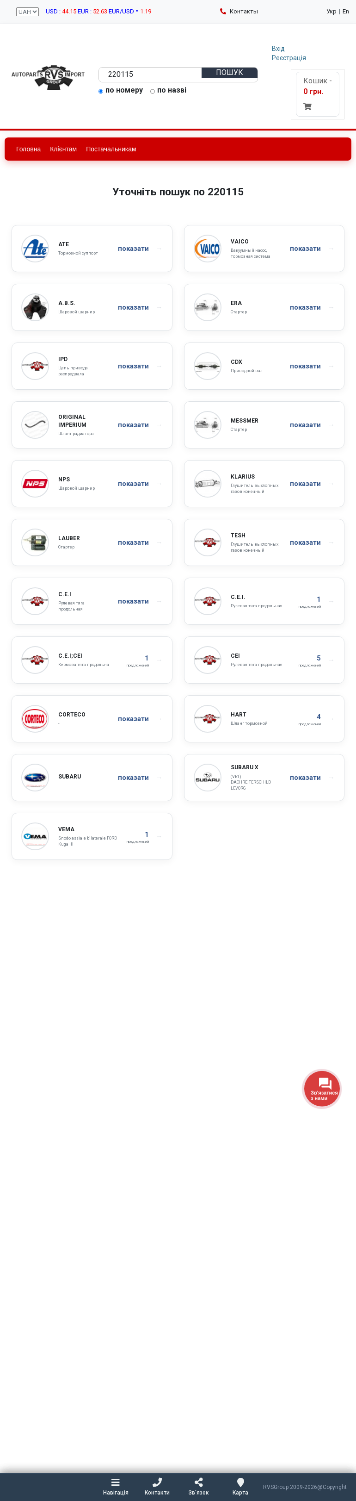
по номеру (120, 91)
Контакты (239, 11)
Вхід (278, 48)
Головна (28, 149)
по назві (168, 91)
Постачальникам (111, 149)
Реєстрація (289, 58)
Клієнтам (63, 149)
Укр (331, 11)
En (346, 11)
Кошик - (317, 93)
